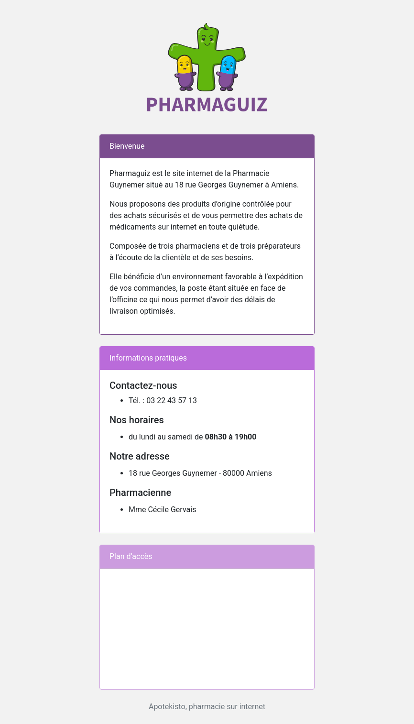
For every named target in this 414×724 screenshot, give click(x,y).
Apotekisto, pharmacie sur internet (207, 706)
